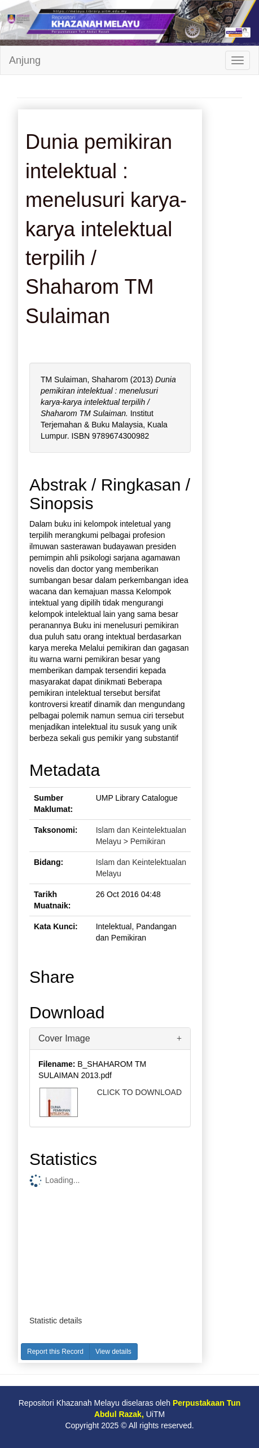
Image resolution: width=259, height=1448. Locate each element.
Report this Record (55, 1352)
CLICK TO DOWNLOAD (139, 1092)
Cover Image (64, 1038)
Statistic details (55, 1320)
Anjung (25, 60)
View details (113, 1352)
